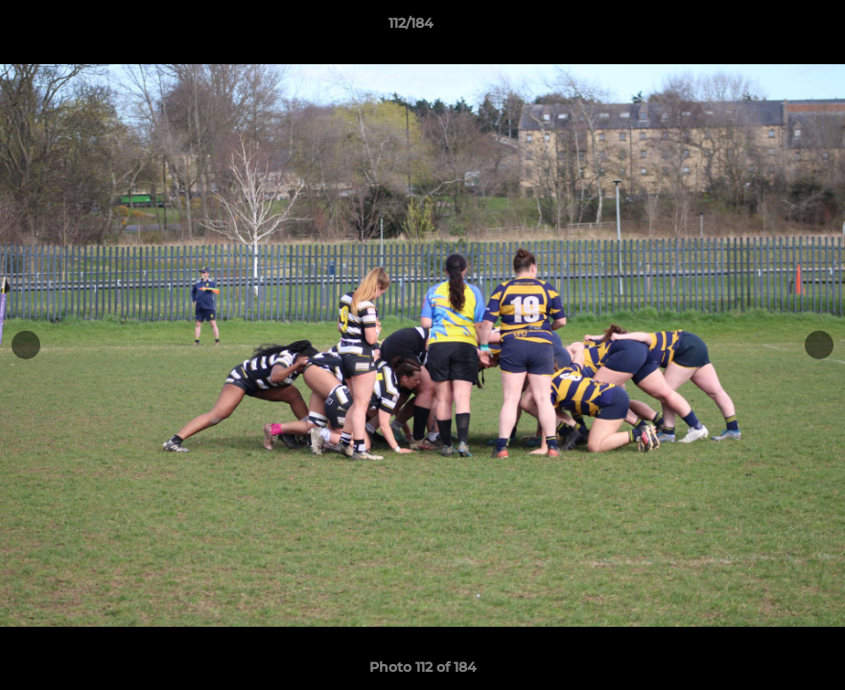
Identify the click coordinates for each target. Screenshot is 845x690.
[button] (764, 27)
